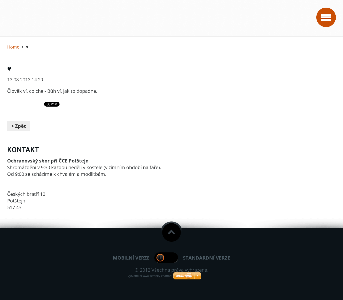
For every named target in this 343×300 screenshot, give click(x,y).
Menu (326, 17)
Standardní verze (206, 258)
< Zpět (18, 126)
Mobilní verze (131, 258)
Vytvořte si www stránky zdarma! (149, 276)
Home (13, 47)
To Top (171, 232)
